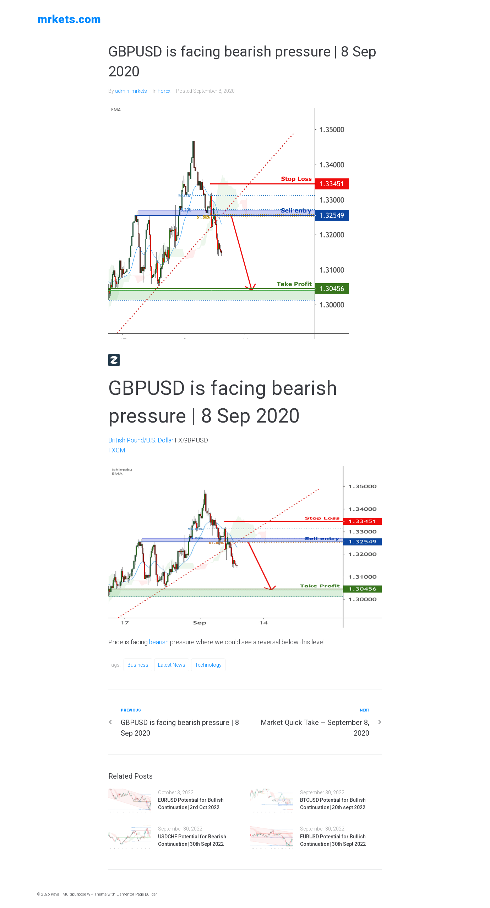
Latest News (171, 664)
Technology (208, 664)
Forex (164, 91)
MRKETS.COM (69, 19)
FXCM (116, 450)
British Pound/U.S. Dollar (141, 440)
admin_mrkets (131, 91)
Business (137, 664)
